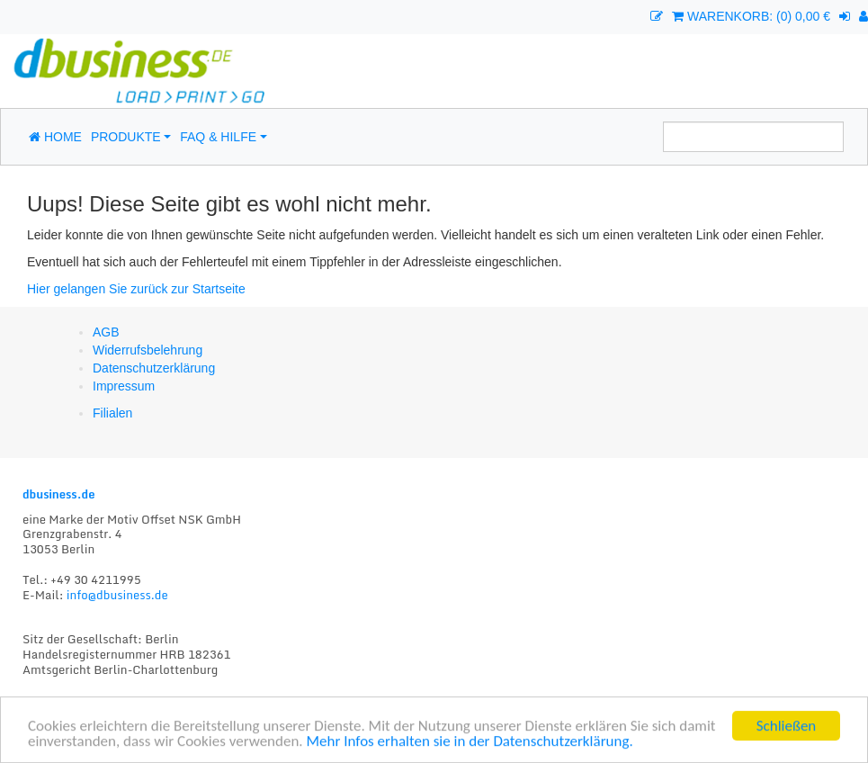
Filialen (112, 413)
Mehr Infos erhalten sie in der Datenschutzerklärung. (470, 742)
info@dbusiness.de (117, 595)
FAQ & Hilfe (218, 137)
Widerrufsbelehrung (147, 350)
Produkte (126, 137)
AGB (106, 332)
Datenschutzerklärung (154, 368)
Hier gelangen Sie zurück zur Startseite (136, 289)
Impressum (124, 386)
